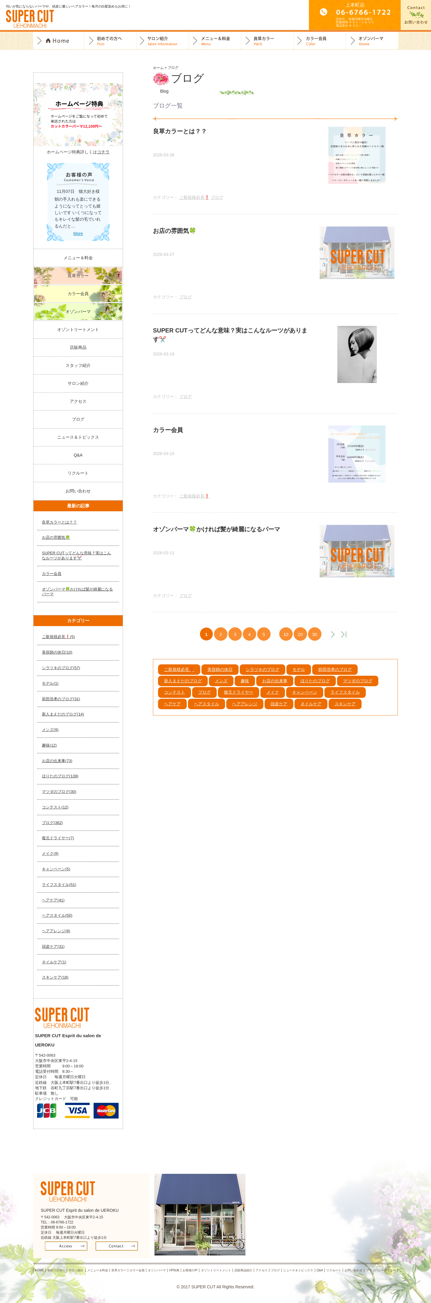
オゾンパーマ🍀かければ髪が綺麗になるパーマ (77, 591)
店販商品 (78, 347)
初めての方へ (110, 41)
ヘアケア (172, 710)
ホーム (158, 68)
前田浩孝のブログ (335, 676)
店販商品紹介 (243, 1270)
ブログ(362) (52, 822)
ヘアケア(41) (53, 900)
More (78, 233)
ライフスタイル (345, 699)
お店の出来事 (274, 687)
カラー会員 (320, 41)
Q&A (78, 455)
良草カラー (267, 41)
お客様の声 (190, 1270)
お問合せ (416, 15)
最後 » (343, 641)
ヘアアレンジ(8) (56, 931)
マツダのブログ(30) (59, 791)
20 (300, 641)
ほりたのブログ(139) (60, 776)
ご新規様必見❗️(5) (58, 636)
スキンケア (345, 710)
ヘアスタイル (206, 710)
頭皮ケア (279, 710)
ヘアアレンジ (244, 710)
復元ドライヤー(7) (58, 838)
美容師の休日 (220, 676)
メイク (272, 699)
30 (314, 641)
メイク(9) (50, 853)
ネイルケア (311, 710)
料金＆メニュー (215, 41)
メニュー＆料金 (78, 257)
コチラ (103, 151)
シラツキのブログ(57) (61, 668)
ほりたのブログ (315, 687)
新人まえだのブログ (183, 687)
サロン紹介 (162, 41)
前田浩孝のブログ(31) (61, 699)
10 (286, 641)
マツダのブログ (357, 687)
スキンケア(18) (55, 977)
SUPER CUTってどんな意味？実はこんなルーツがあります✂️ (76, 555)
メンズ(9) (50, 729)
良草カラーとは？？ (59, 522)
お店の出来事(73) (57, 761)
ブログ (217, 198)
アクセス (78, 401)
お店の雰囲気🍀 (56, 537)
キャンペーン (304, 699)
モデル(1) (50, 683)
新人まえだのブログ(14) (63, 714)
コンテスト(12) (55, 807)
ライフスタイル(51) (59, 884)
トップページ (58, 41)
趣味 (245, 687)
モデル (298, 676)
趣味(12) (49, 745)
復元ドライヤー (238, 699)
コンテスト (174, 699)
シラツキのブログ (262, 676)
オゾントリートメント (78, 329)
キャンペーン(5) (56, 869)
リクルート (78, 473)
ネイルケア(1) (54, 962)
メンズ (221, 687)
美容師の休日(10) (57, 652)
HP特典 (174, 1270)
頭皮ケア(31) (53, 946)
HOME (39, 1270)
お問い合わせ (78, 491)
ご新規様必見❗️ (194, 198)
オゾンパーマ (372, 41)
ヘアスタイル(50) (57, 915)
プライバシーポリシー (381, 1270)
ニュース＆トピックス (78, 437)
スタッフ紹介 (78, 365)
